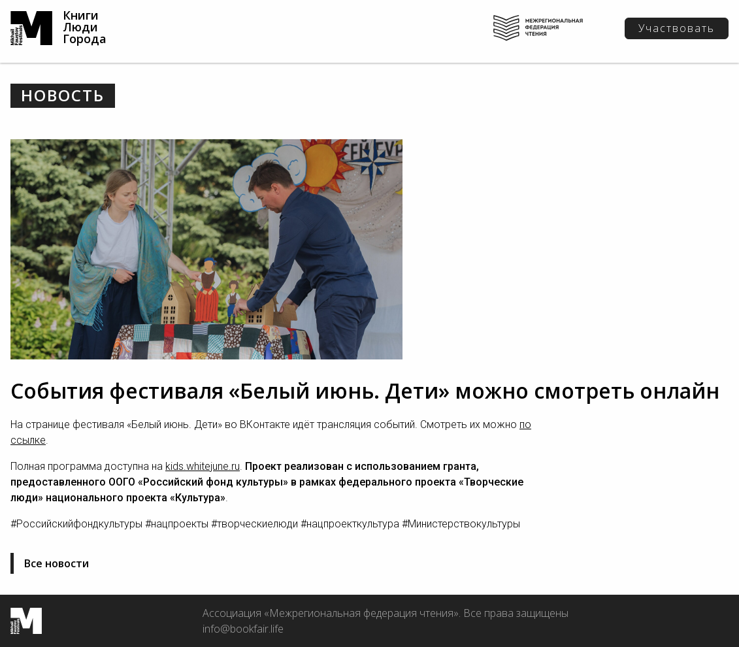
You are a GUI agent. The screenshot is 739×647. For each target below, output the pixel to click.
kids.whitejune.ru (202, 466)
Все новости (56, 563)
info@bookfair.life (243, 629)
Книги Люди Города (85, 26)
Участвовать (676, 28)
